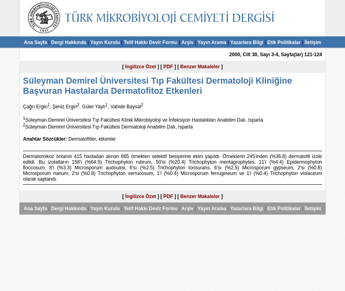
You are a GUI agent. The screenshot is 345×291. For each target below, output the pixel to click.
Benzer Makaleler (200, 67)
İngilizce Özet (140, 67)
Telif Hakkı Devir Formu (150, 42)
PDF (168, 67)
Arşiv (187, 42)
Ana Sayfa (35, 42)
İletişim (313, 42)
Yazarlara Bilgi (246, 42)
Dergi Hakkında (68, 42)
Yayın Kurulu (105, 42)
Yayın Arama (212, 42)
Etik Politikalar (284, 42)
